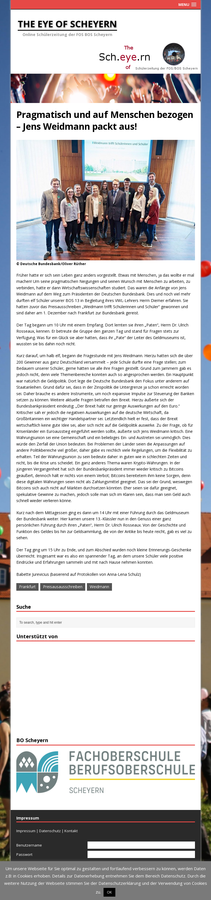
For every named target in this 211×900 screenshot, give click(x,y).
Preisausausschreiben (62, 586)
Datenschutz (50, 830)
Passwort (24, 854)
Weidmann (99, 586)
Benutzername (29, 845)
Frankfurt (27, 586)
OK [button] (109, 892)
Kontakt (71, 830)
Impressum (25, 830)
